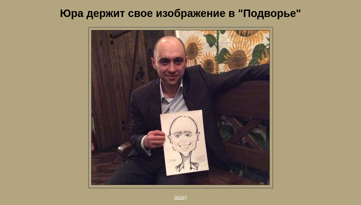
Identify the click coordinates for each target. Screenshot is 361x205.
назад (180, 197)
